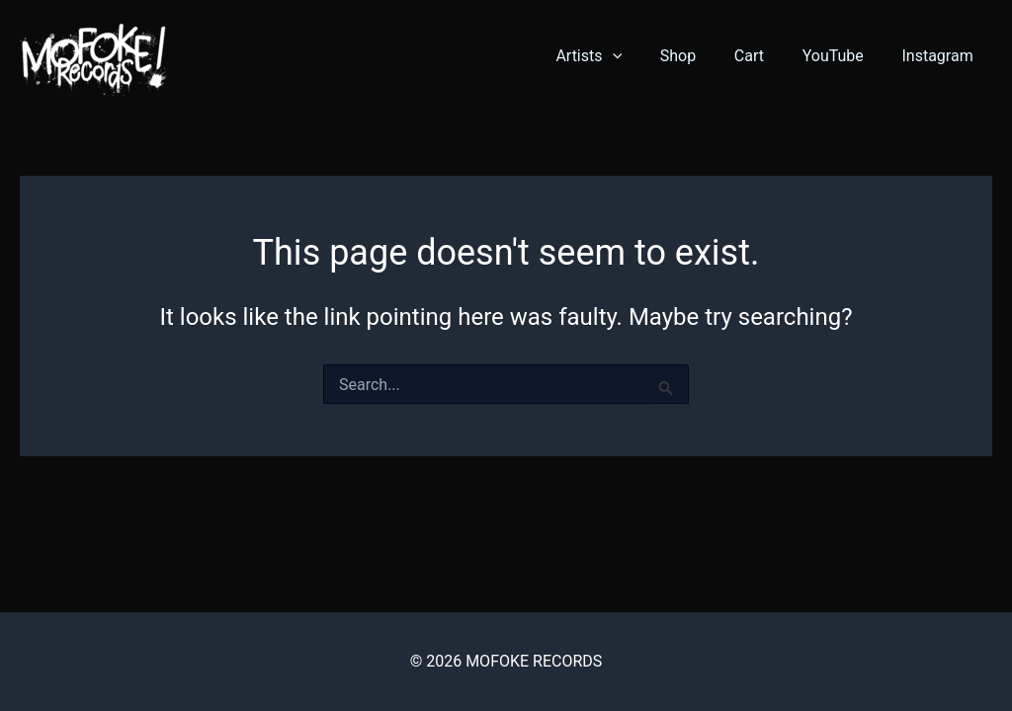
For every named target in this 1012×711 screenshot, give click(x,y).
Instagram (940, 55)
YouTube (843, 55)
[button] (641, 56)
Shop (700, 55)
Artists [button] (618, 56)
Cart (765, 55)
